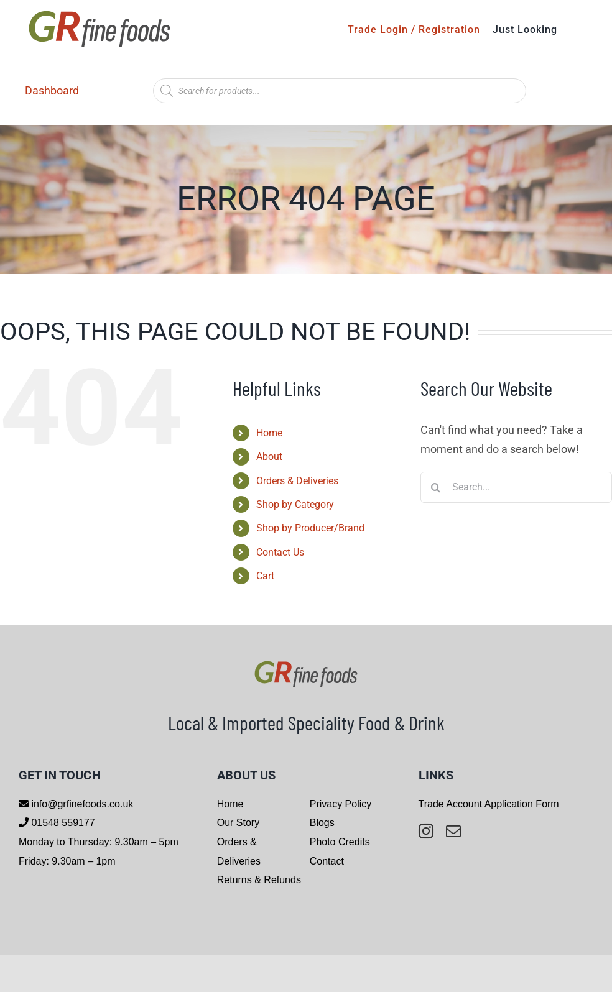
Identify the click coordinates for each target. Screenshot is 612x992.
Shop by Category (295, 504)
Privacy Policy (341, 804)
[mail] (453, 831)
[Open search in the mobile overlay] (339, 90)
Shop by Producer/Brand (310, 528)
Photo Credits (340, 842)
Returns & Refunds (259, 880)
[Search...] (516, 487)
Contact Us (280, 552)
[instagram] (426, 831)
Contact (327, 861)
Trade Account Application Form (489, 804)
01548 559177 (62, 822)
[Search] (436, 487)
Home (269, 433)
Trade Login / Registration (414, 29)
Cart (265, 576)
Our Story (238, 822)
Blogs (322, 822)
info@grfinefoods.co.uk (81, 804)
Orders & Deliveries (297, 481)
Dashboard (52, 90)
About (269, 456)
